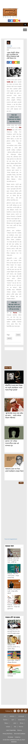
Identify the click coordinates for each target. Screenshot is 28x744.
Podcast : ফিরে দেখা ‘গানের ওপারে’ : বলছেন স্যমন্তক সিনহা (13, 576)
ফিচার (6, 723)
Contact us (17, 737)
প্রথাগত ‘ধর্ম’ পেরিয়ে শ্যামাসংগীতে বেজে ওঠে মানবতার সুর (12, 443)
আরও (21, 483)
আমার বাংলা (21, 720)
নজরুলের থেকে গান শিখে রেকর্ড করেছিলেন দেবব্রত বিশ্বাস (14, 470)
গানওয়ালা (18, 335)
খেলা (14, 723)
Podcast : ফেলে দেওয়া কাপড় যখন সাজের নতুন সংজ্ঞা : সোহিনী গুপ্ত (13, 560)
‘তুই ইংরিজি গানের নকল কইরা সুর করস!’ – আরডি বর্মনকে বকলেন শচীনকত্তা (14, 415)
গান (15, 726)
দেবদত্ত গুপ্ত (9, 46)
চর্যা (5, 716)
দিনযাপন (21, 726)
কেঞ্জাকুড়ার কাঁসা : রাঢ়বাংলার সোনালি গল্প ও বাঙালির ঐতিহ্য (13, 647)
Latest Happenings (11, 730)
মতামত (8, 726)
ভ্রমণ (12, 720)
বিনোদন (5, 720)
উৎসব (21, 723)
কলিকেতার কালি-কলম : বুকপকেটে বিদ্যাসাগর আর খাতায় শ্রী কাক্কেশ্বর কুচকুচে (13, 631)
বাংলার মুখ (21, 716)
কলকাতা (12, 716)
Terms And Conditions (19, 733)
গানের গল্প (9, 338)
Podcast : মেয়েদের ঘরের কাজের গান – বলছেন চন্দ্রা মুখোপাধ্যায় (13, 607)
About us (19, 730)
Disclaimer (10, 737)
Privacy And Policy (7, 733)
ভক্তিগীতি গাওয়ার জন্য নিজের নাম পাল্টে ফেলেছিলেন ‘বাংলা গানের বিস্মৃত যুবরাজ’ (13, 387)
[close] (25, 29)
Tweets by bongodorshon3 (10, 539)
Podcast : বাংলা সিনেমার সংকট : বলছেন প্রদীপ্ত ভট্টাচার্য (13, 591)
